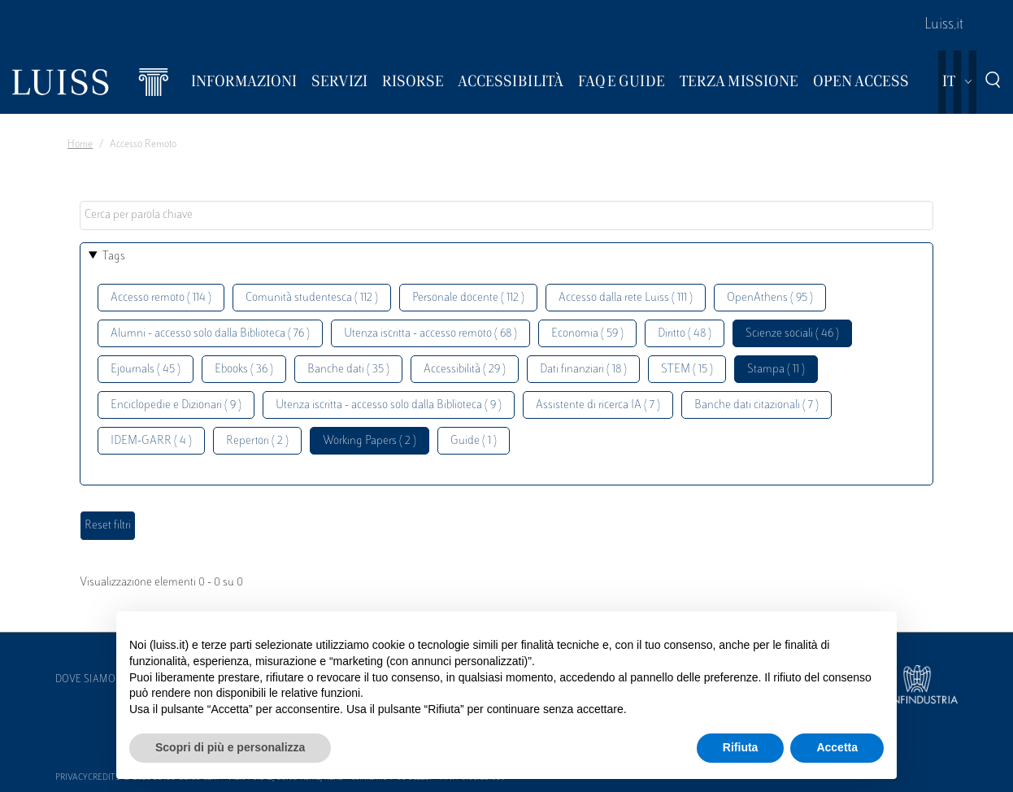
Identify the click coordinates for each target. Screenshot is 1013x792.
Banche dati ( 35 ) (348, 369)
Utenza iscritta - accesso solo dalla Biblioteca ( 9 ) (389, 405)
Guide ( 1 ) (473, 441)
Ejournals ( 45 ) (145, 369)
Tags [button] (113, 256)
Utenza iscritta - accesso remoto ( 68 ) (430, 334)
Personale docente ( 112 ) (468, 298)
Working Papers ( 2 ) (369, 441)
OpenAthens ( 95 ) (770, 298)
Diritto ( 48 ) (684, 334)
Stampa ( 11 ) (776, 369)
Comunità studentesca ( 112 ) (312, 298)
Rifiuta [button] (741, 747)
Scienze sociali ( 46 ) (792, 334)
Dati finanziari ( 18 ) (583, 369)
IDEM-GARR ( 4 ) (151, 441)
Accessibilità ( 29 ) (465, 369)
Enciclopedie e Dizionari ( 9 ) (176, 405)
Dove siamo (85, 680)
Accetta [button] (837, 747)
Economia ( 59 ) (587, 334)
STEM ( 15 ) (687, 369)
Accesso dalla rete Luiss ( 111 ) (626, 298)
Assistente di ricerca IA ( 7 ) (598, 405)
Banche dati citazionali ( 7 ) (756, 405)
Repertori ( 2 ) (257, 441)
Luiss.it (943, 25)
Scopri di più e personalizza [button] (230, 747)
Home (80, 145)
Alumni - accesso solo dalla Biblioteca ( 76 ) (210, 334)
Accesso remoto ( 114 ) (161, 298)
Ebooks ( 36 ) (244, 369)
